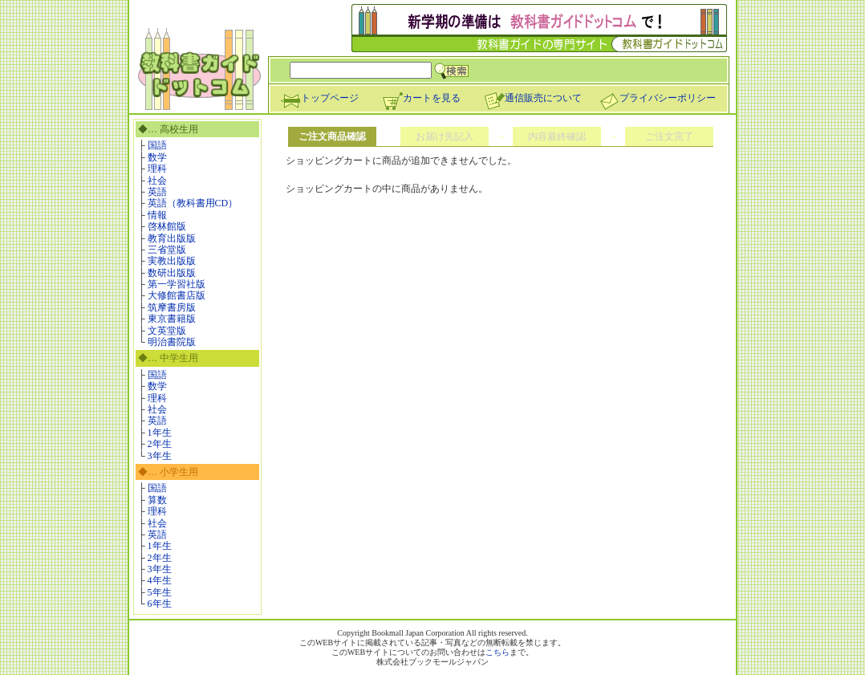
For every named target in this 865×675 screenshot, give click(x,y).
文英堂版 (167, 330)
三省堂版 (167, 249)
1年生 (160, 432)
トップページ (319, 98)
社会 (157, 180)
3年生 (160, 456)
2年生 (160, 443)
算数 (157, 500)
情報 (157, 215)
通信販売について (533, 98)
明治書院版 (172, 342)
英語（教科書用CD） (193, 203)
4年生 (160, 580)
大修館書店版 (176, 295)
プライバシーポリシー (657, 98)
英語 (157, 191)
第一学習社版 (176, 284)
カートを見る (421, 98)
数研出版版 (172, 273)
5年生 (160, 592)
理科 (157, 168)
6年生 (160, 603)
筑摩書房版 (172, 307)
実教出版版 (172, 260)
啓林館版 (167, 226)
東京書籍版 (172, 318)
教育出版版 (172, 238)
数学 (157, 157)
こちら (497, 652)
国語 (157, 145)
